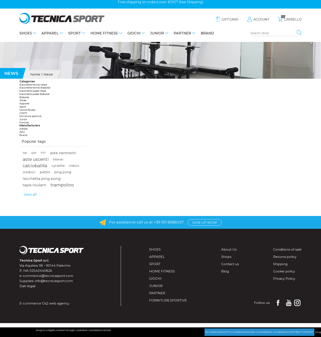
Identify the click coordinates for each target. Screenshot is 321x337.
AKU (22, 131)
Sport (74, 33)
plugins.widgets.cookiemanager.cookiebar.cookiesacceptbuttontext (259, 332)
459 (33, 153)
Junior (157, 33)
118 (25, 153)
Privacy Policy (284, 278)
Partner (182, 33)
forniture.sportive (168, 300)
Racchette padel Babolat (34, 94)
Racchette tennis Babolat (34, 87)
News (48, 74)
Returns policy (284, 257)
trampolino (62, 185)
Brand (207, 33)
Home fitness (104, 33)
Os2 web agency (55, 303)
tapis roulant (34, 185)
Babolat (24, 97)
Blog (225, 271)
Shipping (194, 2)
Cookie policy (284, 271)
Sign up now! (204, 222)
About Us (229, 249)
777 (43, 153)
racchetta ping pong (42, 178)
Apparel (50, 33)
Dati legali (27, 286)
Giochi (133, 33)
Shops (226, 257)
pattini (45, 172)
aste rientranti (63, 153)
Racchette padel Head (32, 90)
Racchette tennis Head (33, 84)
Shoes (25, 33)
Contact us (230, 264)
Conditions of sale (287, 249)
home (35, 74)
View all (30, 194)
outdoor (29, 172)
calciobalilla (35, 165)
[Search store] (276, 33)
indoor (74, 166)
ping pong (62, 172)
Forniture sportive (30, 116)
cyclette (58, 166)
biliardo (58, 159)
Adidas (23, 128)
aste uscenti (36, 159)
